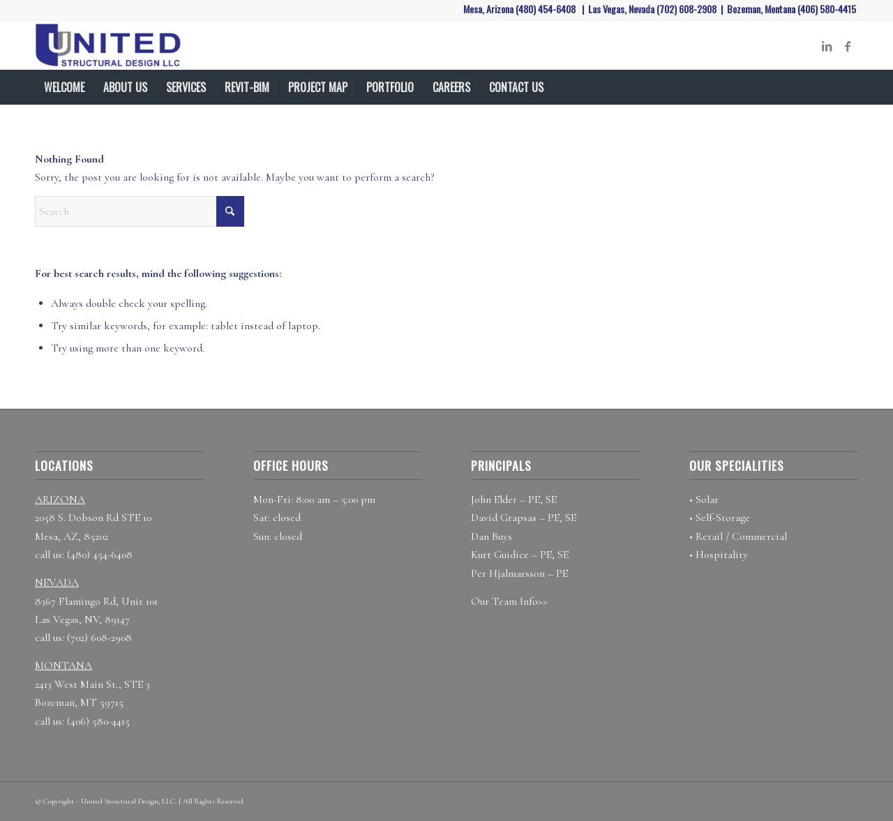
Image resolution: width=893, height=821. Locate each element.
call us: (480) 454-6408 (84, 555)
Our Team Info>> (509, 601)
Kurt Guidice (500, 555)
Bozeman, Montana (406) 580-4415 (792, 8)
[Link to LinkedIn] (826, 46)
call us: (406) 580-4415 (82, 721)
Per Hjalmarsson (508, 573)
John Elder (494, 499)
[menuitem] (64, 87)
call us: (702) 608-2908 (83, 638)
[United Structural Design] (117, 46)
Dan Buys (491, 536)
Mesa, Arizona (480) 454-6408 (520, 8)
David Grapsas (503, 518)
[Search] (850, 87)
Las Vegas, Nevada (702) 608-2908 (653, 8)
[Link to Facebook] (847, 46)
